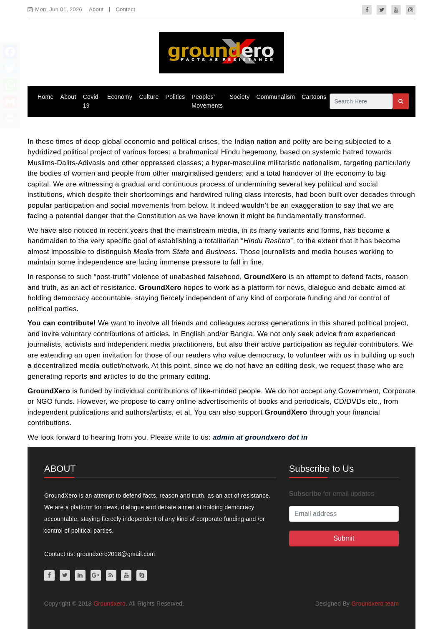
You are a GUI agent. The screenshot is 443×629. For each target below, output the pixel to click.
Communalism (275, 96)
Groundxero (109, 603)
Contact (125, 9)
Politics (175, 96)
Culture (149, 96)
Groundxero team (375, 603)
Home (46, 96)
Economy (119, 96)
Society (239, 96)
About (96, 9)
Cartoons (314, 96)
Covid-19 (92, 101)
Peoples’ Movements (207, 101)
